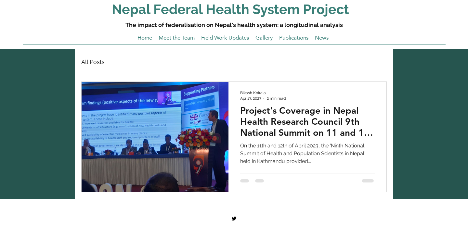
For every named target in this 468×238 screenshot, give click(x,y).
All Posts (93, 61)
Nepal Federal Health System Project (230, 9)
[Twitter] (234, 218)
